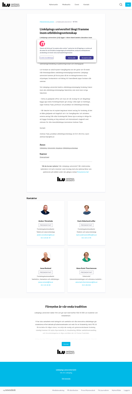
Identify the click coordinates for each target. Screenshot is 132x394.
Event (77, 4)
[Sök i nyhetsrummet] (120, 4)
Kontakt (86, 4)
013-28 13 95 (86, 238)
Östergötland (44, 157)
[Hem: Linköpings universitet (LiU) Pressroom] (11, 4)
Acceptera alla (86, 58)
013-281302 (86, 285)
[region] (66, 51)
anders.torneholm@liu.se (45, 235)
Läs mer (66, 344)
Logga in (127, 390)
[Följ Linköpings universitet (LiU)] (128, 4)
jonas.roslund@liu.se (45, 282)
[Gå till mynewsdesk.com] (9, 390)
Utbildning (43, 148)
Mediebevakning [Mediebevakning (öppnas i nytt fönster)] (58, 390)
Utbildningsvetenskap (70, 148)
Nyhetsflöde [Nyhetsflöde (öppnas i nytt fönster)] (116, 390)
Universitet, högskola (54, 148)
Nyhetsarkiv (53, 4)
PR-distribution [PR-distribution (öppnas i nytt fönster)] (72, 390)
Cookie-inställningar (47, 58)
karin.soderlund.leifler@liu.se (86, 235)
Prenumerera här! (83, 172)
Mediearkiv (66, 4)
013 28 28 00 (45, 285)
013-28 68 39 (45, 238)
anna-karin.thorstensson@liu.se (86, 282)
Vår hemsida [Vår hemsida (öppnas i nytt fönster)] (66, 379)
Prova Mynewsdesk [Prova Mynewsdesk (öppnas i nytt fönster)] (88, 390)
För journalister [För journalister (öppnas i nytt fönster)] (103, 390)
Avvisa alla (71, 58)
